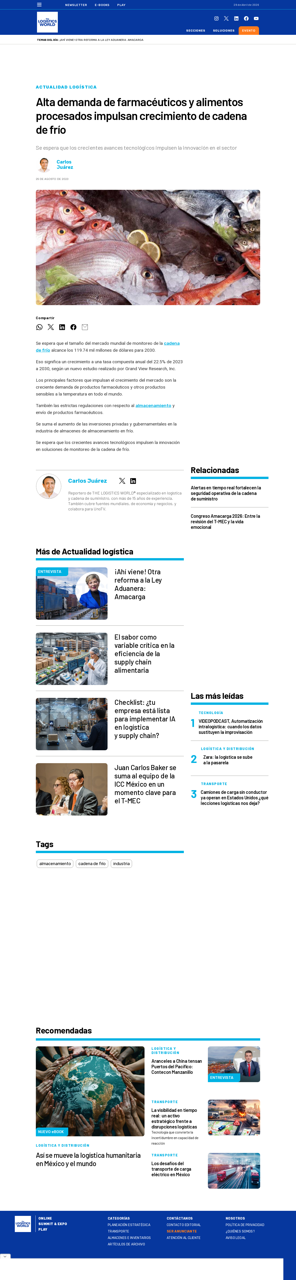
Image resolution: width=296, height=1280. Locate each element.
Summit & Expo (52, 1224)
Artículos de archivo (126, 1244)
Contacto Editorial (184, 1225)
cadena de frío (91, 863)
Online (45, 1218)
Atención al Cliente (184, 1238)
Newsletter (76, 5)
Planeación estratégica (129, 1225)
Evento (249, 30)
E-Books (102, 5)
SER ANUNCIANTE (182, 1231)
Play (121, 5)
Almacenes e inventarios (129, 1238)
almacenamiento (153, 405)
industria (121, 863)
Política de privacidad (245, 1225)
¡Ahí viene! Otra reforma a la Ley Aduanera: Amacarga (102, 40)
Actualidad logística (66, 87)
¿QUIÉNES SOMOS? (240, 1231)
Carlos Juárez (65, 164)
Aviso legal (236, 1238)
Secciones (195, 30)
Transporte (118, 1231)
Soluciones (224, 30)
